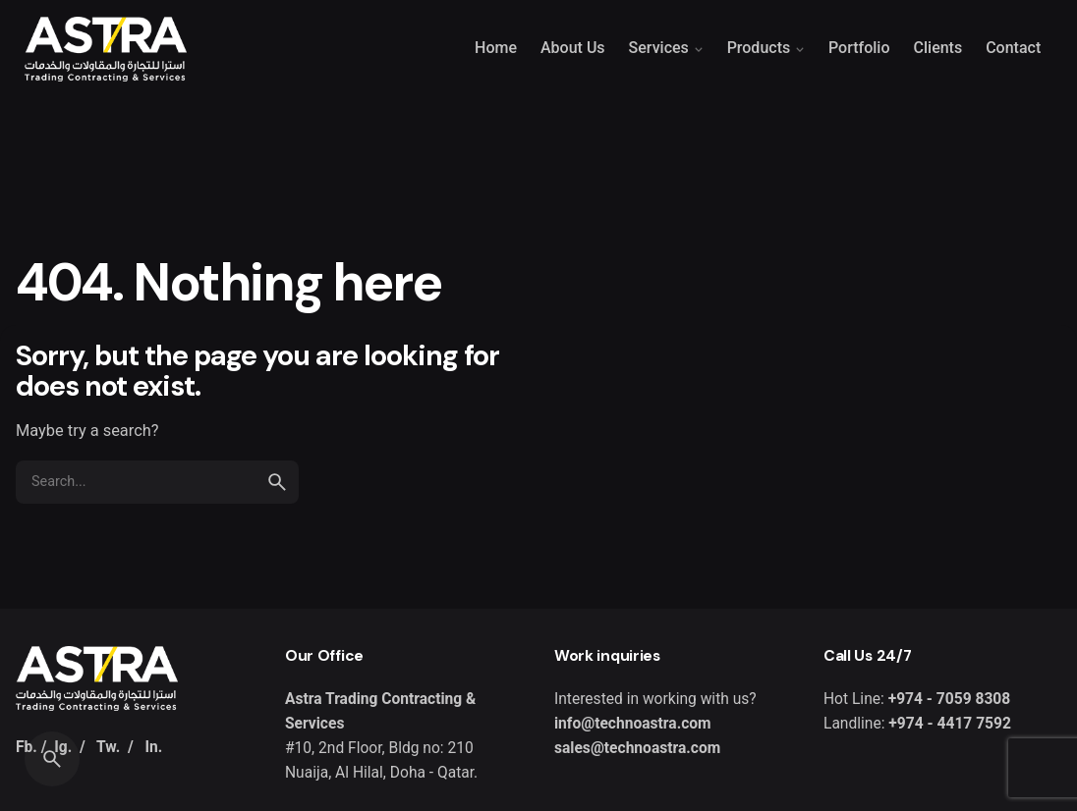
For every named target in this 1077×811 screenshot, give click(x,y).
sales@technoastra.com (637, 748)
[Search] (52, 758)
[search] (277, 482)
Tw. (108, 747)
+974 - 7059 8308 (949, 699)
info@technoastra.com (632, 723)
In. (153, 747)
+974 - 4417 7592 (947, 723)
